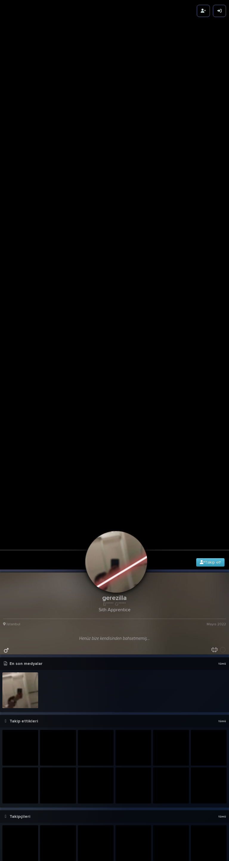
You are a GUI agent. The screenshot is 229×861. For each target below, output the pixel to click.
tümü (222, 428)
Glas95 (50, 854)
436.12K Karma (213, 753)
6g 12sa (219, 707)
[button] (116, 824)
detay (220, 699)
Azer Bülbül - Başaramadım (34, 779)
